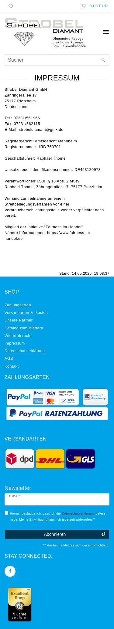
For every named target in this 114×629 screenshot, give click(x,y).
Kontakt (12, 366)
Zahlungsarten (18, 305)
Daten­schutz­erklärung (25, 351)
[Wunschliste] (10, 6)
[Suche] (103, 61)
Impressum (15, 343)
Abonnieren (74, 534)
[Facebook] (10, 571)
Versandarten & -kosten (26, 313)
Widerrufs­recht (18, 336)
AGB (9, 358)
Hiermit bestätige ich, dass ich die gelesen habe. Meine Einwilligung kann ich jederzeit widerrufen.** (59, 515)
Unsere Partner (19, 320)
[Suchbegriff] (57, 60)
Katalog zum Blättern (24, 328)
